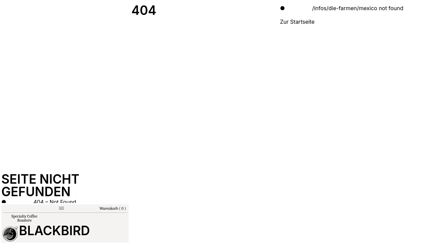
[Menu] (61, 208)
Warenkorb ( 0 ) (113, 208)
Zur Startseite (297, 21)
